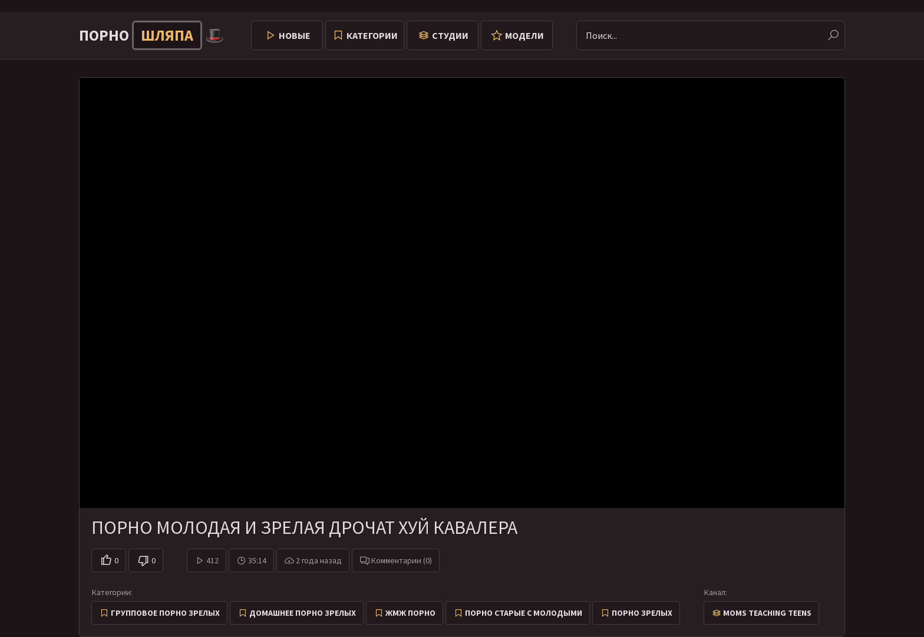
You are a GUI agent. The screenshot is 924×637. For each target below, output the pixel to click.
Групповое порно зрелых (165, 613)
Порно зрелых (642, 613)
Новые (295, 35)
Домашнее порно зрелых (302, 613)
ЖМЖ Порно (410, 613)
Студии (450, 35)
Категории (372, 35)
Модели (524, 35)
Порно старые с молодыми (523, 613)
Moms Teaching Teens (767, 613)
